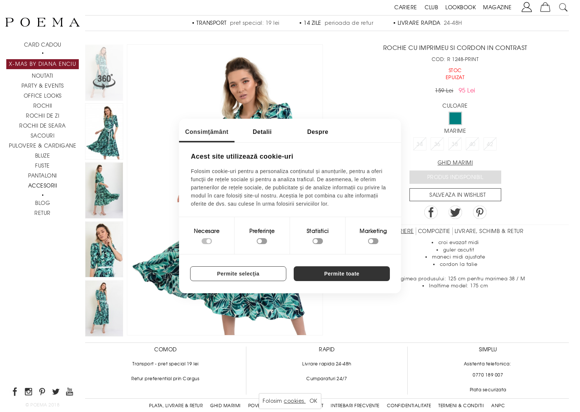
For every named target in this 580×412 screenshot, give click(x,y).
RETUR (42, 213)
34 (420, 144)
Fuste (42, 166)
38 (455, 144)
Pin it (479, 212)
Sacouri (43, 136)
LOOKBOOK (460, 7)
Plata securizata (488, 389)
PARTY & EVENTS (42, 86)
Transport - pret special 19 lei (165, 364)
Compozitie (434, 231)
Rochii (42, 106)
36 (437, 144)
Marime (455, 131)
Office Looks (43, 96)
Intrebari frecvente (355, 405)
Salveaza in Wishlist (457, 195)
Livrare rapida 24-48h (326, 364)
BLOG (42, 203)
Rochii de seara (42, 126)
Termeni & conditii (461, 405)
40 (472, 144)
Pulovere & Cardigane (42, 146)
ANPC (498, 405)
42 (490, 144)
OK (313, 401)
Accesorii (42, 186)
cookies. (295, 401)
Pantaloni (42, 176)
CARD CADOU (42, 45)
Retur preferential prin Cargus (165, 378)
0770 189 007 (488, 375)
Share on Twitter (455, 212)
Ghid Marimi (225, 405)
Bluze (42, 156)
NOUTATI (42, 76)
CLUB (431, 7)
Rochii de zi (42, 116)
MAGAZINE (497, 7)
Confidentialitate (409, 405)
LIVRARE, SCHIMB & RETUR (489, 231)
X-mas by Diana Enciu (42, 64)
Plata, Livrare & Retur (176, 405)
